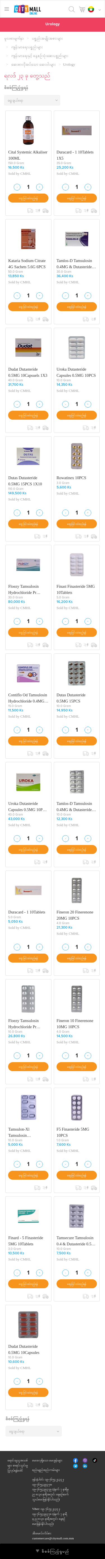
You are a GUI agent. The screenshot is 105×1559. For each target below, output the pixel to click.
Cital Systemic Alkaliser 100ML (27, 155)
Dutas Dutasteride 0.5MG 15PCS (71, 698)
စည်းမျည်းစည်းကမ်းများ (46, 1469)
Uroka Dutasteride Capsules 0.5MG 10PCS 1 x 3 (27, 806)
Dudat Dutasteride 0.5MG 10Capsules (23, 1349)
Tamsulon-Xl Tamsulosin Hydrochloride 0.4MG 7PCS (26, 1132)
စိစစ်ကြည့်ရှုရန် (16, 88)
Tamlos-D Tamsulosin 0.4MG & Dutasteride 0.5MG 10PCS (74, 806)
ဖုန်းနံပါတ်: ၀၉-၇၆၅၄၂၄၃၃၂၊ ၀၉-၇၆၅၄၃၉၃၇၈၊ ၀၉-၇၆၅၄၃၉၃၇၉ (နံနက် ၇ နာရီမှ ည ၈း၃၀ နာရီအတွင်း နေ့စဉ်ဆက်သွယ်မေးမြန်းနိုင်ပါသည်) (50, 1489)
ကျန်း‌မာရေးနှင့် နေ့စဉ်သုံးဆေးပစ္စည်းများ (39, 56)
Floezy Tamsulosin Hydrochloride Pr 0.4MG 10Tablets (23, 1024)
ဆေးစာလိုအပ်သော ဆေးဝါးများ (33, 64)
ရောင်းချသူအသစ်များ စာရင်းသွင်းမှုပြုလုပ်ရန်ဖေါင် (18, 1465)
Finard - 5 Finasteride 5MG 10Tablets (25, 1241)
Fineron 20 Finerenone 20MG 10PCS (75, 915)
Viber (85, 1460)
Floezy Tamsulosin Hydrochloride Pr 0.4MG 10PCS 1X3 (24, 589)
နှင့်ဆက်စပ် (85, 1466)
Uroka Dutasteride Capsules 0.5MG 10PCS (76, 372)
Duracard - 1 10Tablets (26, 912)
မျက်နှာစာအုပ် (76, 1461)
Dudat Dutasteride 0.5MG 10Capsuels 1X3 (27, 372)
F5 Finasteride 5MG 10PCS (73, 1132)
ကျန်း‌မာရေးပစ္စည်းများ (27, 47)
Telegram (76, 1466)
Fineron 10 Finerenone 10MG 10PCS (75, 1023)
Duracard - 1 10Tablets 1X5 (75, 155)
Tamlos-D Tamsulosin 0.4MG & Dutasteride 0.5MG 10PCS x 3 (74, 264)
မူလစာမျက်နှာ (14, 38)
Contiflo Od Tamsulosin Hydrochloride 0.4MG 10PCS (27, 698)
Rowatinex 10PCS (71, 478)
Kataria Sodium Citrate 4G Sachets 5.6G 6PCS (27, 263)
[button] (96, 9)
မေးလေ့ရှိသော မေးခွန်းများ (47, 1460)
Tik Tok (94, 1461)
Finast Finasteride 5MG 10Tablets (76, 589)
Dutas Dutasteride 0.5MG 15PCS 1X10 (25, 481)
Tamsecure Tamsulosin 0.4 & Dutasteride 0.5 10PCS (75, 1241)
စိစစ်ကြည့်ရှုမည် (52, 1551)
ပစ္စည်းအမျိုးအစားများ (47, 38)
